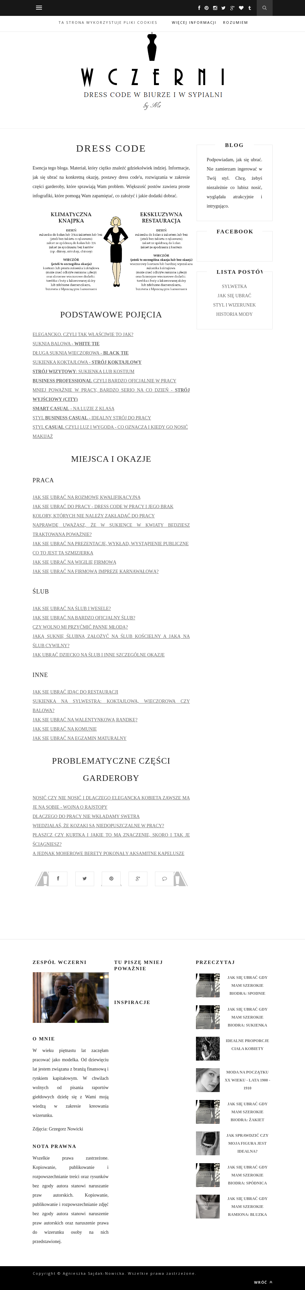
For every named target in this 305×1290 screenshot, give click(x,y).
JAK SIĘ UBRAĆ (234, 295)
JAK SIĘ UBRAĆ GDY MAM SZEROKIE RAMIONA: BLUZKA (247, 1206)
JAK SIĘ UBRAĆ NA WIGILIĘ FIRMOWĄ (75, 562)
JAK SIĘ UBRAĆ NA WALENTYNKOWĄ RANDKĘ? (85, 719)
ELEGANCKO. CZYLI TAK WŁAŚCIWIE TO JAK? (83, 334)
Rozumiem (235, 22)
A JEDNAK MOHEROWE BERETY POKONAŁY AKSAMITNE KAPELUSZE (108, 853)
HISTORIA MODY (234, 314)
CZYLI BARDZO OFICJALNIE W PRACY (104, 380)
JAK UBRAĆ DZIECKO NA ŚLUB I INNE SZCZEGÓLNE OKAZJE (99, 654)
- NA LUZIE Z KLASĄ (74, 408)
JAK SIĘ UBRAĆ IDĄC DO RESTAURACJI (75, 692)
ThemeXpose (101, 1279)
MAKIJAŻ (43, 436)
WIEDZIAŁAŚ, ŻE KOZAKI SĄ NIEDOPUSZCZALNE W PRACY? (98, 825)
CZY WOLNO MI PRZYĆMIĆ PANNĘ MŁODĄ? (80, 627)
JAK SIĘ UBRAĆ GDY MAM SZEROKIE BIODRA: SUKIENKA (247, 1017)
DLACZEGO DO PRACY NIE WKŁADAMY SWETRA (86, 816)
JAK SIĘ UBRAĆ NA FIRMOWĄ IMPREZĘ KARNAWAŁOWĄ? (96, 571)
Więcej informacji (194, 22)
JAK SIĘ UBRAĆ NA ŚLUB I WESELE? (72, 608)
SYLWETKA (234, 286)
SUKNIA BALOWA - (66, 343)
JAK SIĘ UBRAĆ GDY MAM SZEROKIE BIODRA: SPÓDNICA (247, 1175)
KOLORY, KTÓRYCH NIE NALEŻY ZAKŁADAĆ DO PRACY (94, 515)
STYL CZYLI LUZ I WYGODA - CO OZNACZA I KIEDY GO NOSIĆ (110, 427)
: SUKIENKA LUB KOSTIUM (83, 371)
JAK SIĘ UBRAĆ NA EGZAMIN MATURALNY (80, 738)
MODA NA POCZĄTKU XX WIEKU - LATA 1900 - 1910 (247, 1080)
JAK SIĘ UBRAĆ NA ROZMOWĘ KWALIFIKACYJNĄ (87, 497)
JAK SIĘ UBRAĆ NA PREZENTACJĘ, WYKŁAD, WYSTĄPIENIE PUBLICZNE (111, 543)
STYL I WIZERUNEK (234, 305)
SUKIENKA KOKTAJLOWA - (87, 362)
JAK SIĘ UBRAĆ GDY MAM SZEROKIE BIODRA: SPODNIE (247, 985)
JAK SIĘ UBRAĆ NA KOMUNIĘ (65, 729)
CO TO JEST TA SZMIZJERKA (63, 552)
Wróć (263, 1282)
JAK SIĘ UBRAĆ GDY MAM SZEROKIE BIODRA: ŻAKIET (247, 1112)
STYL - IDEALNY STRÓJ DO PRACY (92, 417)
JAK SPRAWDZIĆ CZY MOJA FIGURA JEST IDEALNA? (247, 1143)
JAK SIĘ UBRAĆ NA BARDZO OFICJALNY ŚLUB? (84, 617)
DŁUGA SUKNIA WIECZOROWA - (81, 353)
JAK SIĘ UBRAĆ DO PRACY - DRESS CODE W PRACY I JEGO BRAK (103, 506)
